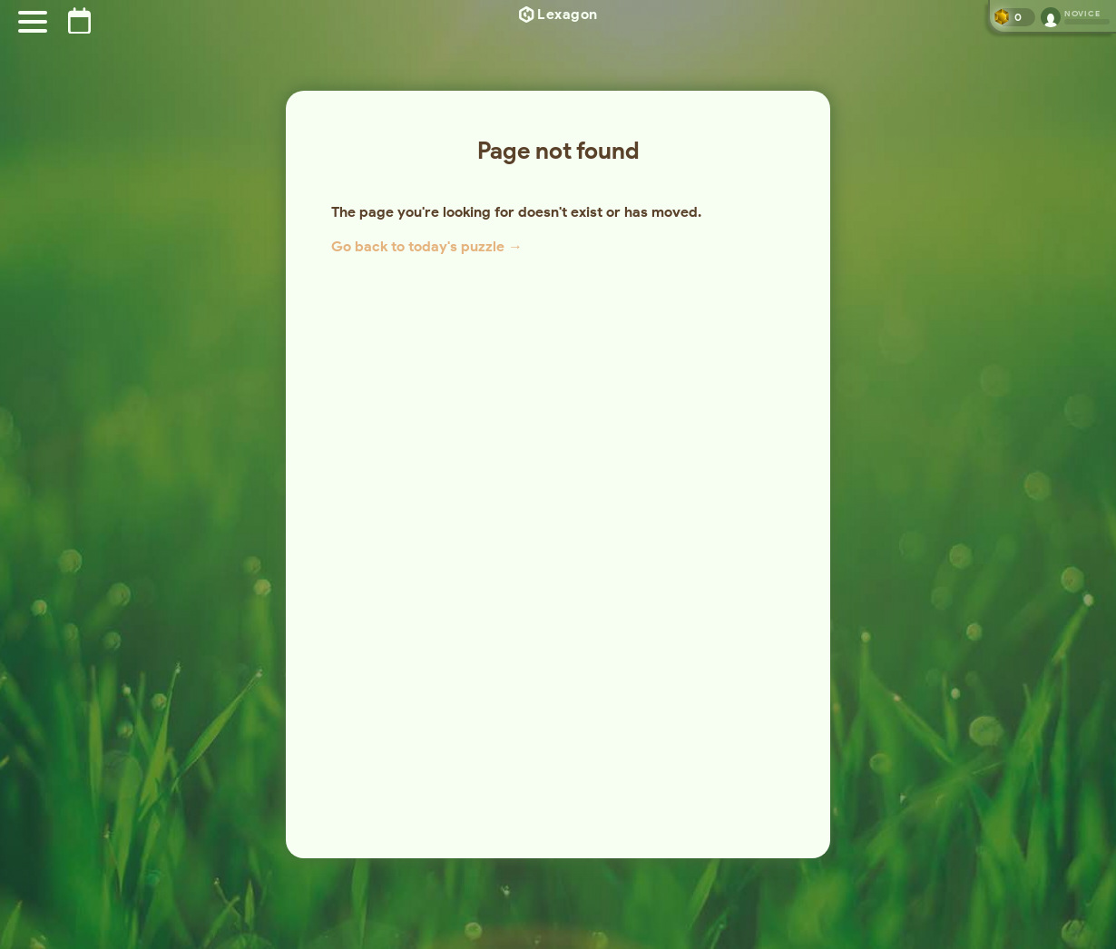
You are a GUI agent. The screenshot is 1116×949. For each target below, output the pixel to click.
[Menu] (32, 22)
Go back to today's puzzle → (427, 246)
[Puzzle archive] (79, 20)
